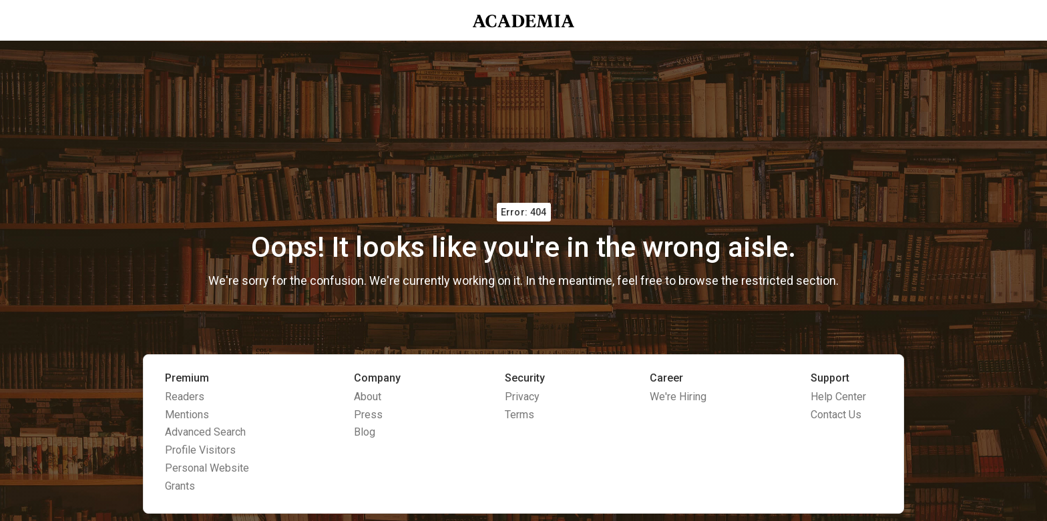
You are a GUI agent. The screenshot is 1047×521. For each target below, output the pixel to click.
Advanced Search (205, 432)
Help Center (838, 396)
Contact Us (836, 414)
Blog (364, 432)
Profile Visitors (200, 450)
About (367, 396)
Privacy (522, 396)
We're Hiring (678, 396)
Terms (519, 414)
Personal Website (207, 468)
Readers (184, 396)
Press (368, 414)
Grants (180, 486)
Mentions (187, 414)
